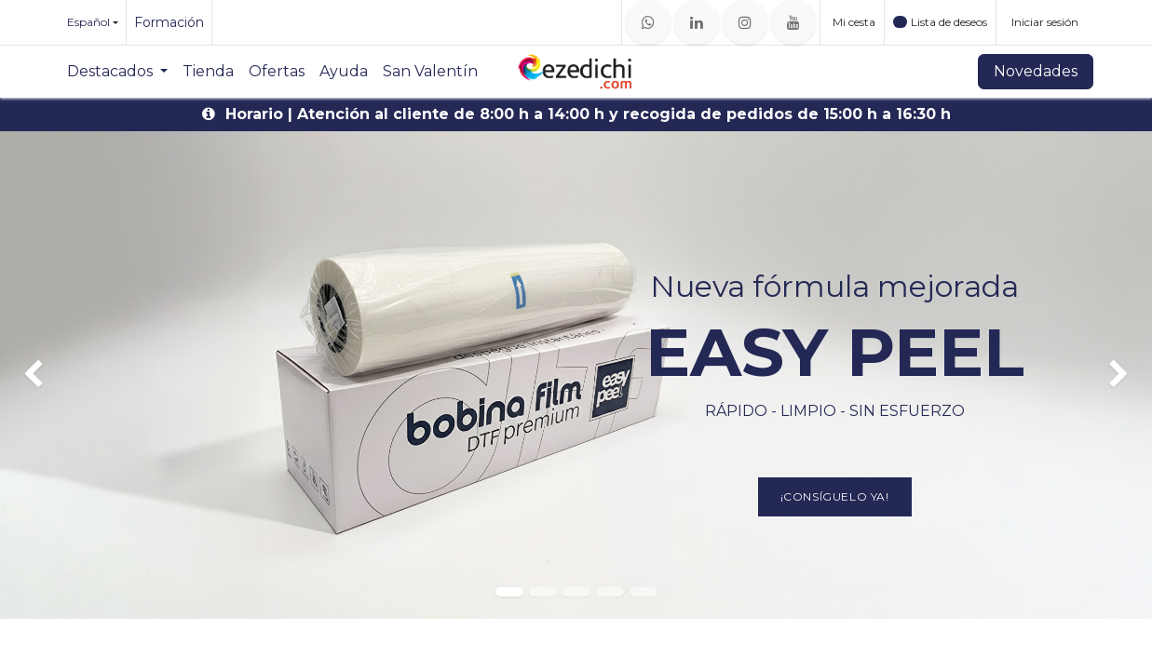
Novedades (1035, 71)
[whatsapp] (648, 22)
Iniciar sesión (1044, 22)
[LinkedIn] (696, 22)
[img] (46, 375)
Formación (169, 22)
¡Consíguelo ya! (834, 496)
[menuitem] (117, 71)
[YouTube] (793, 22)
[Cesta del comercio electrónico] (852, 22)
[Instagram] (745, 22)
